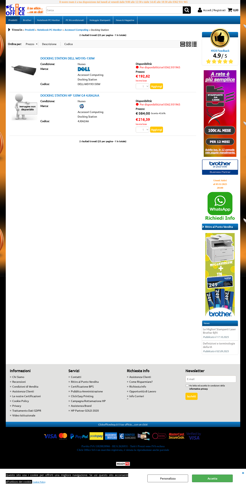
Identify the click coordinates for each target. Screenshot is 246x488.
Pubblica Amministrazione (87, 392)
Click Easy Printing (82, 397)
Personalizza (167, 478)
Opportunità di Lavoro (142, 392)
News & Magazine (125, 20)
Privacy (16, 407)
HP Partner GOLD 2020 (85, 411)
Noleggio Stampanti (99, 20)
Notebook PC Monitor (48, 20)
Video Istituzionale (23, 416)
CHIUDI (243, 473)
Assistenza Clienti (23, 392)
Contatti (76, 378)
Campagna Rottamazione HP (88, 402)
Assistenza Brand (81, 407)
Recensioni (19, 382)
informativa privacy (198, 389)
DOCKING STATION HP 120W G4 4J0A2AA (69, 97)
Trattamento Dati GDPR (26, 411)
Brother (27, 20)
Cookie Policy (39, 481)
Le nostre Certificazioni (26, 397)
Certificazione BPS (82, 387)
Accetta (212, 478)
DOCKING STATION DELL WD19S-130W (67, 59)
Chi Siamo (18, 378)
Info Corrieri (136, 397)
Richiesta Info (137, 387)
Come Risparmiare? (141, 382)
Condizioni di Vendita (25, 387)
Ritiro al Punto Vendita (85, 382)
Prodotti (12, 20)
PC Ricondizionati (74, 20)
